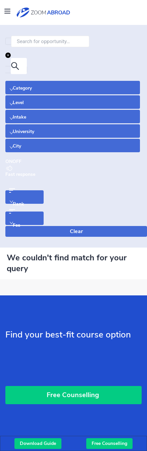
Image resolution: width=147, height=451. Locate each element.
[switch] (13, 161)
